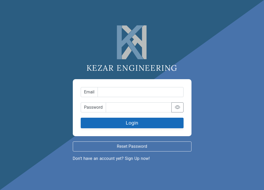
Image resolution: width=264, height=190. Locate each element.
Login (132, 123)
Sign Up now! (137, 158)
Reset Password (132, 146)
